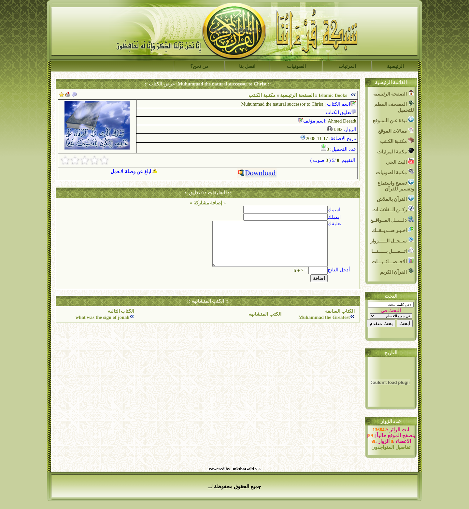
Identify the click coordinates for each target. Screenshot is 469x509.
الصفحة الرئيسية (297, 95)
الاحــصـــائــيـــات (393, 260)
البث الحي (400, 161)
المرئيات (347, 66)
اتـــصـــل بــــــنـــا (392, 250)
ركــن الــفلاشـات (393, 208)
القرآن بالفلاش (395, 198)
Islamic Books (333, 95)
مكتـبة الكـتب (397, 140)
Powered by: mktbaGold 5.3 (234, 468)
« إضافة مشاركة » (208, 202)
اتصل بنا (247, 66)
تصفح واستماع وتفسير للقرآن (395, 185)
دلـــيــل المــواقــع (392, 219)
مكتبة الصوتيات (395, 171)
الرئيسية (395, 66)
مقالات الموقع (396, 130)
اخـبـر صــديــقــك (393, 229)
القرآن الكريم (397, 271)
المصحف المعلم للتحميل (394, 106)
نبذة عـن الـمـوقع (393, 119)
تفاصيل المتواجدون (390, 447)
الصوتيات (296, 66)
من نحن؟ (199, 66)
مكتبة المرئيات (395, 151)
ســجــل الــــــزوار (392, 240)
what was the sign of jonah (103, 317)
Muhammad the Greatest (324, 317)
